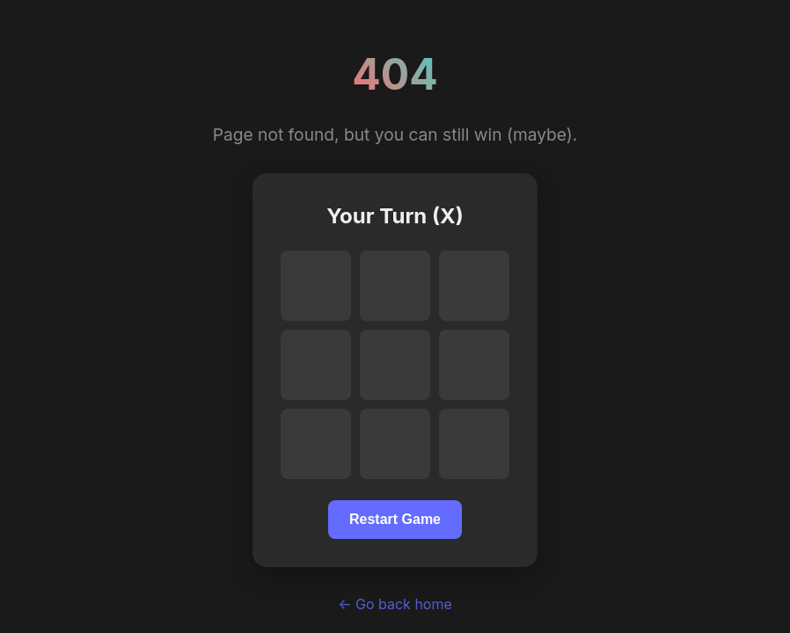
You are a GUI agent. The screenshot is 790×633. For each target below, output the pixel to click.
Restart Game (395, 519)
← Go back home (395, 604)
